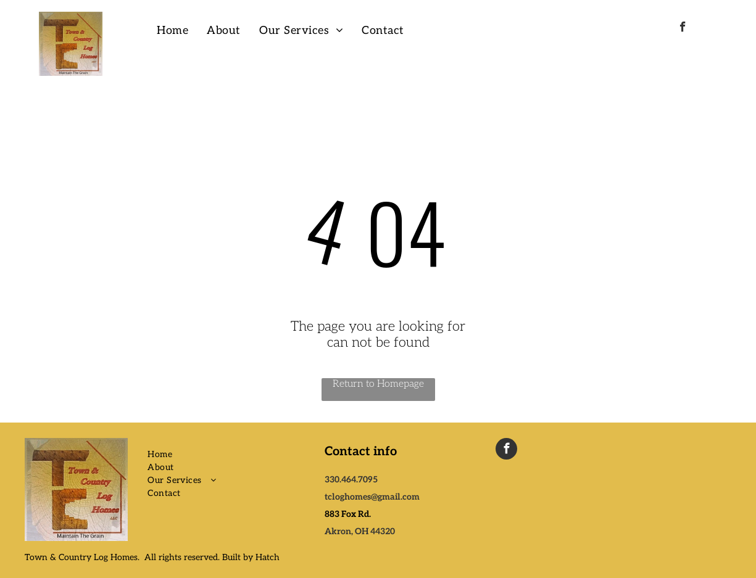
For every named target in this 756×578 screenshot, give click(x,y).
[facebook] (683, 28)
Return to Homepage (378, 384)
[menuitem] (172, 31)
